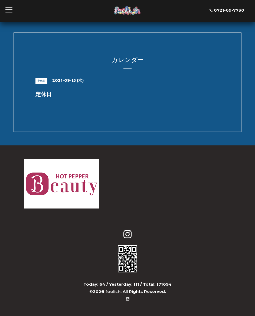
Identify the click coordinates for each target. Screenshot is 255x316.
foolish (112, 291)
